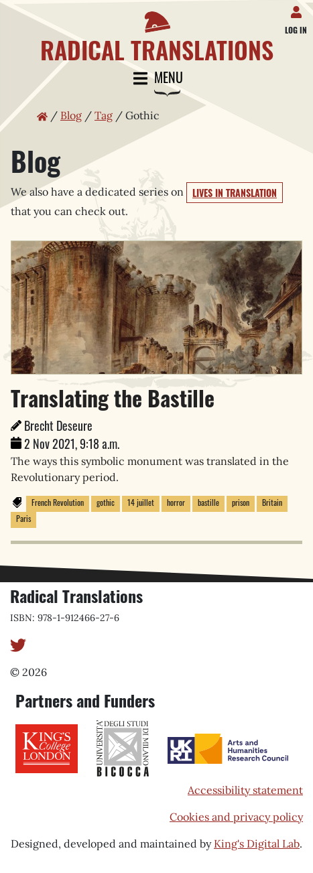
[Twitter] (18, 644)
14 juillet (140, 502)
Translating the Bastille (112, 397)
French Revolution (58, 502)
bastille (208, 502)
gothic (106, 502)
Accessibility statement (245, 790)
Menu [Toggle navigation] (157, 78)
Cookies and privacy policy (236, 816)
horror (176, 502)
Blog (71, 115)
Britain (272, 502)
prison (240, 502)
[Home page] (156, 31)
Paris (23, 518)
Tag (104, 115)
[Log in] (298, 9)
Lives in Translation (234, 193)
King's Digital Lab (257, 843)
